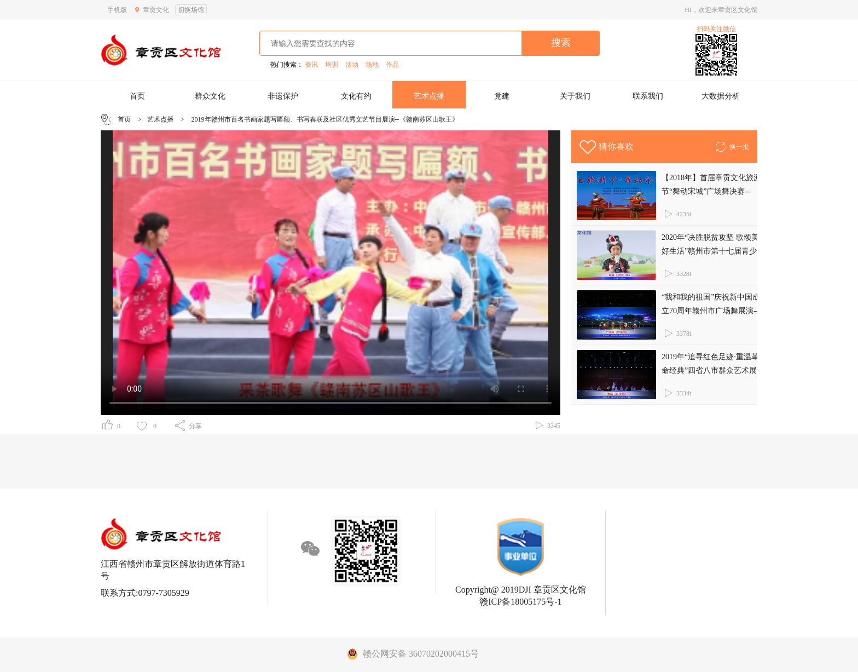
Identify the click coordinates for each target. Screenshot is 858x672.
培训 (331, 64)
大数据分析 (721, 96)
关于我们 (575, 96)
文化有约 (356, 96)
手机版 (117, 10)
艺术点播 (429, 96)
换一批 (732, 145)
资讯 (311, 64)
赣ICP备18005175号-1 (520, 601)
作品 (392, 64)
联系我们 (648, 96)
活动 (351, 64)
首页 (137, 96)
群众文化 (210, 96)
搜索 (561, 42)
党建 (501, 96)
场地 (372, 64)
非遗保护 (283, 96)
